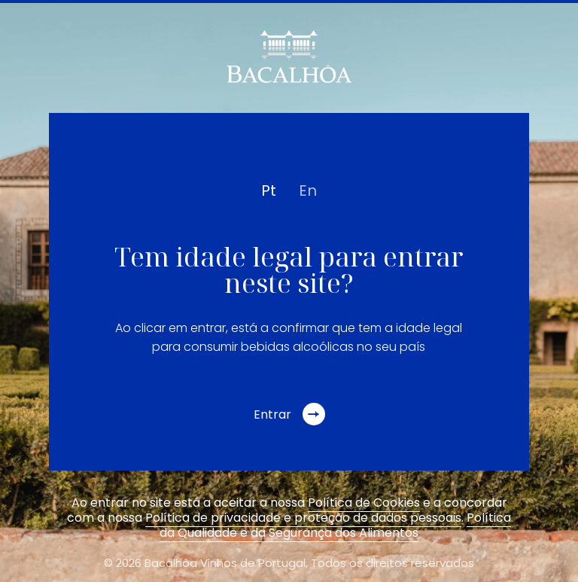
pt (268, 190)
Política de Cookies (364, 502)
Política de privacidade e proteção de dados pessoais (303, 517)
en (308, 190)
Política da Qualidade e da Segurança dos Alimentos (335, 525)
